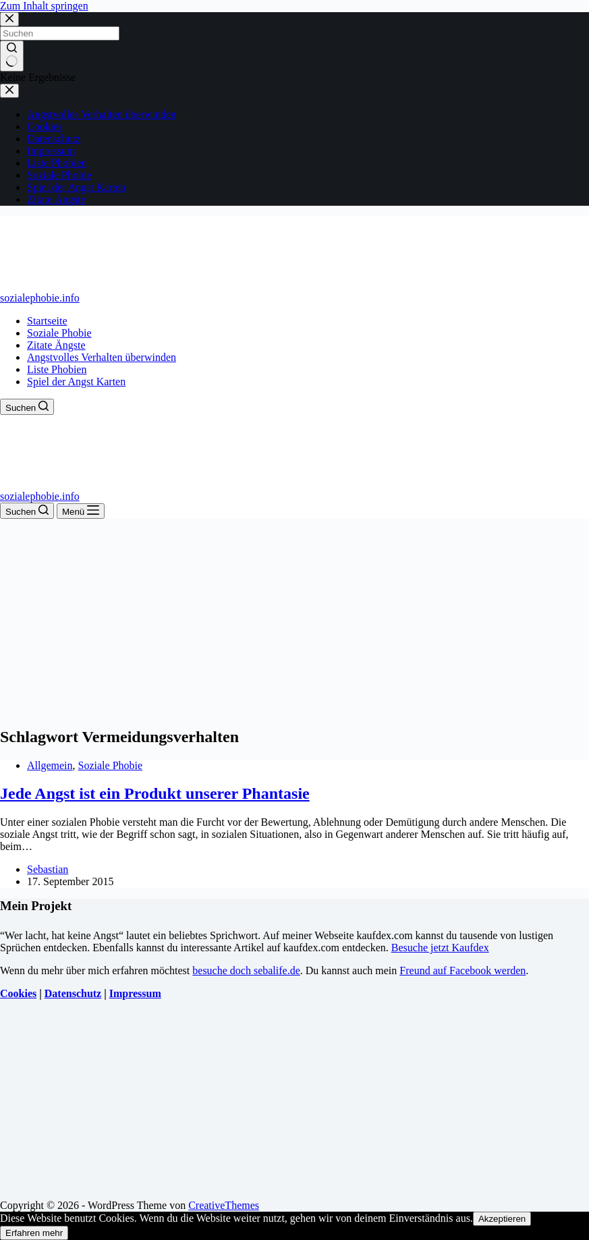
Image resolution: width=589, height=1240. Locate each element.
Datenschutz (73, 993)
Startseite (47, 321)
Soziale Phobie (59, 333)
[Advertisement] (294, 620)
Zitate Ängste (56, 345)
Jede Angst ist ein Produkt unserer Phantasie (155, 793)
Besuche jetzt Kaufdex (440, 947)
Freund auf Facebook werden (462, 970)
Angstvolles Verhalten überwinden (101, 357)
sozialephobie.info (40, 298)
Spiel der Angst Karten (76, 381)
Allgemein (50, 765)
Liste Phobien (56, 369)
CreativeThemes (223, 1205)
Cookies (18, 993)
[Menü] (81, 511)
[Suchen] (27, 407)
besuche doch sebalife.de (246, 970)
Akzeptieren (502, 1219)
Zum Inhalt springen (44, 5)
